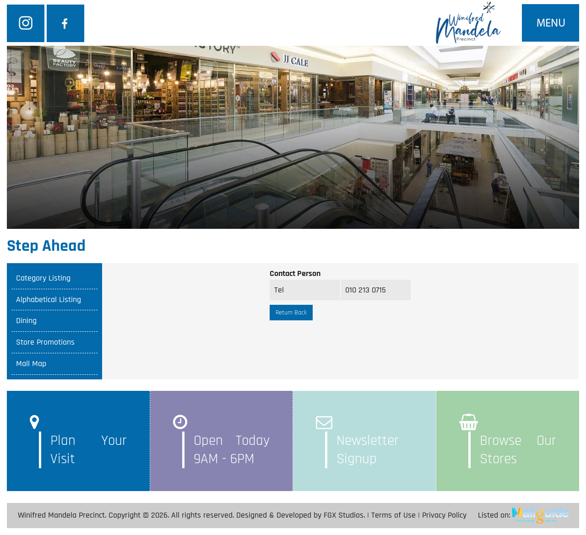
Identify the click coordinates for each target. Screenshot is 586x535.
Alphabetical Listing (48, 299)
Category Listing (43, 278)
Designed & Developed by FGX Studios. (300, 515)
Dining (26, 320)
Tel (279, 290)
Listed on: (523, 515)
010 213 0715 (365, 290)
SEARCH (430, 117)
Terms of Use (393, 515)
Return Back (291, 312)
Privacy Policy (444, 515)
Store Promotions (45, 342)
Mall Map (31, 363)
